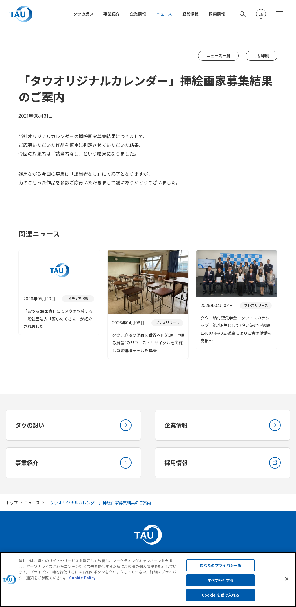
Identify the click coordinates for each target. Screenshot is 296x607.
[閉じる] (286, 582)
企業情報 (138, 14)
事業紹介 (111, 14)
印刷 (261, 56)
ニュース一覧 (218, 55)
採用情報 (217, 14)
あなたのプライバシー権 (220, 568)
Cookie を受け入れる (221, 598)
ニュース (164, 14)
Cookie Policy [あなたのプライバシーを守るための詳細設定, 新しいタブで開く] (82, 581)
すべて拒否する (221, 583)
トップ (12, 503)
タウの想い (83, 14)
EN (261, 14)
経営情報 (190, 14)
